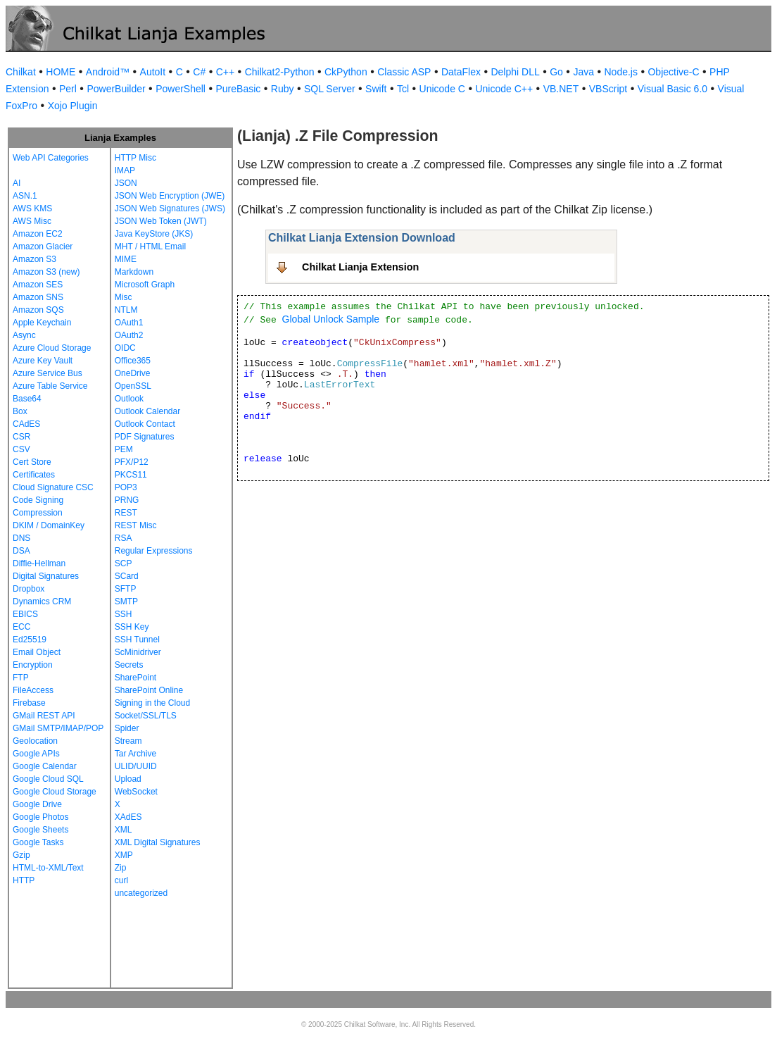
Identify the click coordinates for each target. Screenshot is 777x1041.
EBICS (25, 614)
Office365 (133, 361)
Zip (121, 868)
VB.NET (561, 88)
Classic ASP (404, 71)
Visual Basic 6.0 (672, 88)
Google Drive (37, 804)
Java (583, 71)
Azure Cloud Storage (52, 348)
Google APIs (36, 754)
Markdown (134, 272)
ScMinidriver (138, 652)
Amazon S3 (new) (46, 272)
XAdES (128, 817)
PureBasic (237, 88)
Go (556, 71)
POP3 (126, 487)
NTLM (126, 310)
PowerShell (181, 88)
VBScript (608, 88)
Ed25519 (29, 639)
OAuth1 (129, 323)
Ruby (282, 88)
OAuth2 (129, 335)
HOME (60, 71)
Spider (127, 728)
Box (20, 411)
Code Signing (38, 500)
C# (199, 71)
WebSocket (136, 792)
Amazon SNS (38, 297)
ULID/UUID (136, 766)
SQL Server (329, 88)
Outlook (129, 399)
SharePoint (135, 677)
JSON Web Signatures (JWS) (170, 208)
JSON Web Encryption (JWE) (170, 196)
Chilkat (21, 71)
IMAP (125, 170)
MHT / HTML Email (150, 246)
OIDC (125, 348)
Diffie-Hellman (39, 563)
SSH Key (132, 627)
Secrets (129, 665)
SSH (123, 614)
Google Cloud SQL (48, 779)
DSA (21, 551)
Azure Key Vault (42, 361)
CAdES (26, 424)
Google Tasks (38, 842)
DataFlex (461, 71)
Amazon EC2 (38, 234)
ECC (21, 627)
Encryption (33, 665)
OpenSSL (133, 386)
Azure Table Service (50, 386)
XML (123, 830)
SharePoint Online (149, 690)
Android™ (108, 71)
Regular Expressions (154, 551)
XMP (124, 855)
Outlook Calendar (147, 411)
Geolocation (35, 741)
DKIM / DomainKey (48, 525)
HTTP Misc (135, 158)
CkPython (345, 71)
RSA (123, 538)
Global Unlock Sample (331, 319)
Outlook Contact (145, 424)
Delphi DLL (515, 71)
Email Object (37, 652)
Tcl (403, 88)
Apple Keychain (42, 323)
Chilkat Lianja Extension (360, 267)
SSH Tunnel (137, 639)
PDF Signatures (145, 437)
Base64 (27, 399)
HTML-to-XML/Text (48, 868)
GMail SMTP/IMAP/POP (58, 728)
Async (24, 335)
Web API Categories (51, 158)
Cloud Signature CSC (53, 487)
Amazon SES (38, 284)
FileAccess (33, 690)
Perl (68, 88)
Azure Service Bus (47, 373)
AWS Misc (32, 221)
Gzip (21, 855)
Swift (375, 88)
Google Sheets (40, 830)
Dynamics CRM (42, 601)
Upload (128, 779)
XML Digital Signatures (158, 842)
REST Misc (136, 525)
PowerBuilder (116, 88)
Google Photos (40, 817)
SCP (123, 563)
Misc (123, 297)
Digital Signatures (46, 576)
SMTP (126, 601)
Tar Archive (135, 754)
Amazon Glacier (42, 246)
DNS (21, 538)
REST (126, 513)
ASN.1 (25, 196)
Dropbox (28, 589)
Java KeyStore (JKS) (154, 234)
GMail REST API (44, 716)
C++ (225, 71)
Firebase (29, 703)
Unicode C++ (504, 88)
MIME (126, 259)
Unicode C (442, 88)
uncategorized (141, 893)
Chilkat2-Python (280, 71)
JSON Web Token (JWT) (161, 221)
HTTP (23, 880)
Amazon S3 (34, 259)
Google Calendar (45, 766)
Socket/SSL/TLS (146, 716)
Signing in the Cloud (152, 703)
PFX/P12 (132, 462)
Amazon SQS (38, 310)
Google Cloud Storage (54, 792)
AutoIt (153, 71)
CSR (21, 437)
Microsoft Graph (145, 284)
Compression (38, 513)
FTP (21, 677)
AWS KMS (32, 208)
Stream (128, 741)
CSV (21, 449)
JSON (126, 183)
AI (16, 183)
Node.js (621, 71)
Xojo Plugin (73, 105)
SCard (127, 576)
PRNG (127, 500)
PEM (124, 449)
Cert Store (32, 462)
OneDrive (133, 373)
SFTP (126, 589)
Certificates (34, 475)
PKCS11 (131, 475)
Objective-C (673, 71)
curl (121, 880)
